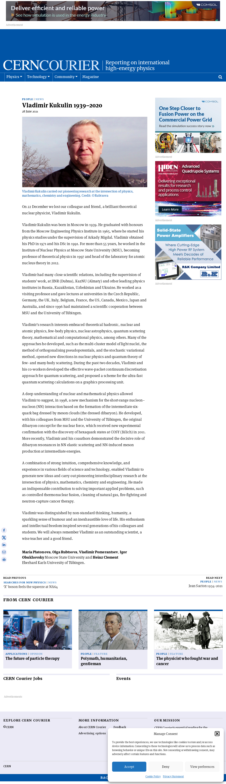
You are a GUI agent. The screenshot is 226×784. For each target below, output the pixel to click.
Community (65, 88)
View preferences (202, 767)
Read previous (14, 580)
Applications (16, 657)
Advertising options (92, 736)
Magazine (90, 88)
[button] (217, 733)
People (27, 102)
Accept (129, 767)
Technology (37, 88)
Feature (101, 657)
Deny (166, 767)
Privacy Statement (173, 776)
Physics (12, 88)
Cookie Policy (153, 776)
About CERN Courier (92, 730)
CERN (7, 769)
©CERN (8, 730)
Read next (214, 580)
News (40, 102)
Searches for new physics (25, 585)
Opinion (36, 657)
